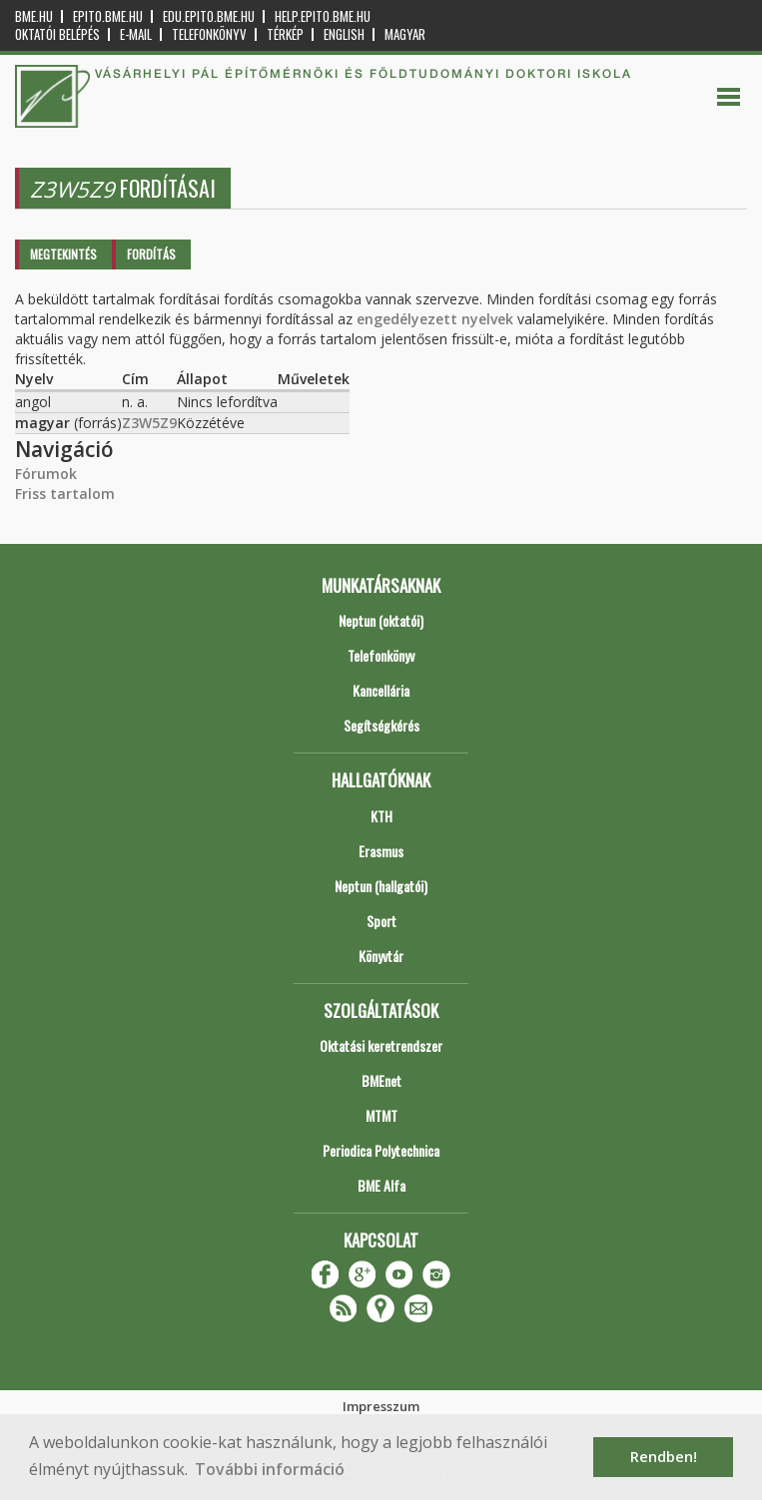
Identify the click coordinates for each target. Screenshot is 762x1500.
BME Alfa (381, 1185)
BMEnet (381, 1080)
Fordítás (151, 254)
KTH (381, 815)
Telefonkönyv (209, 34)
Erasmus (381, 850)
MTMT (381, 1115)
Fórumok (46, 473)
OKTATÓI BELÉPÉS (57, 34)
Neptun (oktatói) (381, 620)
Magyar (404, 34)
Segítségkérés (381, 725)
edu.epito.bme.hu (209, 16)
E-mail (136, 34)
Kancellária (381, 690)
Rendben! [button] (663, 1456)
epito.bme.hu (108, 16)
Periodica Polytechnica (381, 1150)
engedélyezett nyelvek (435, 318)
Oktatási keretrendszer (381, 1045)
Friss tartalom (65, 493)
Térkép (285, 34)
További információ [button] (270, 1469)
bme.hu (34, 16)
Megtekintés (63, 254)
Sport (381, 920)
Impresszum (381, 1406)
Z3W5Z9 (149, 422)
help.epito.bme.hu (323, 16)
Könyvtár (381, 955)
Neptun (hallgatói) (381, 885)
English (344, 34)
